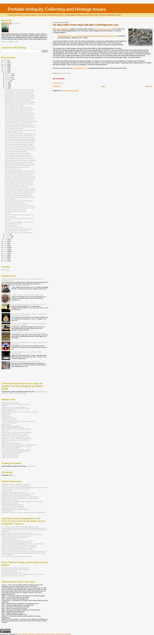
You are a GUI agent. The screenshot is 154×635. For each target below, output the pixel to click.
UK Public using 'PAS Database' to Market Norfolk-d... (20, 165)
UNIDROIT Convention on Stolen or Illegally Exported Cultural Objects (23, 512)
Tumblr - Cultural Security (9, 457)
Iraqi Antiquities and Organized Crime (15, 211)
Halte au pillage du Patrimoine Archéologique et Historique (20, 412)
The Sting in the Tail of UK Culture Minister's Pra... (19, 232)
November (8, 75)
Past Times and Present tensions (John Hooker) (17, 556)
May (6, 86)
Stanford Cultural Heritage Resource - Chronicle (17, 446)
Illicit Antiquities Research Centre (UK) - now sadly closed (19, 497)
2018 (5, 241)
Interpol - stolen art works (9, 500)
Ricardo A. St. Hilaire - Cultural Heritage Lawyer (16, 438)
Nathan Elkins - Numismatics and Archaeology (16, 429)
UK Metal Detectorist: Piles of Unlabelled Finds (18, 194)
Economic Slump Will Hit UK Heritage (15, 209)
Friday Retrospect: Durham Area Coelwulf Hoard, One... (20, 135)
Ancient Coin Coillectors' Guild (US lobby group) (17, 542)
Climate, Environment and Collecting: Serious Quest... (20, 142)
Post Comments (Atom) (70, 90)
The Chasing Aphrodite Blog (10, 448)
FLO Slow (7, 220)
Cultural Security (7, 490)
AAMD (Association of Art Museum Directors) (16, 484)
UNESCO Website (7, 511)
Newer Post (57, 86)
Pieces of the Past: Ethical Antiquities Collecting (16, 432)
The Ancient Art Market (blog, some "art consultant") (18, 540)
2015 (5, 247)
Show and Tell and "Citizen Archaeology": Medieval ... (20, 109)
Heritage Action (6, 413)
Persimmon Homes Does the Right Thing (16, 186)
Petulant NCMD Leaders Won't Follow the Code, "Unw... (20, 130)
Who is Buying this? (10, 216)
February (8, 236)
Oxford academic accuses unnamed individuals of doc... (20, 148)
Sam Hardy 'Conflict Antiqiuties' (11, 443)
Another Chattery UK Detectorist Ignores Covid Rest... (20, 171)
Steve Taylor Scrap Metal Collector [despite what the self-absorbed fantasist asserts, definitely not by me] (22, 574)
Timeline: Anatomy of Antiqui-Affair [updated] (17, 155)
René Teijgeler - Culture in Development (14, 435)
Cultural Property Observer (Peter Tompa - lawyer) (17, 533)
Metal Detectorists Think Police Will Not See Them (19, 104)
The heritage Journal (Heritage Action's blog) (15, 451)
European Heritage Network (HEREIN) (14, 492)
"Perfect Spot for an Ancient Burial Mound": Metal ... (19, 125)
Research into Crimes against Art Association (16, 437)
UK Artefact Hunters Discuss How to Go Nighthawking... (20, 126)
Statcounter (5, 270)
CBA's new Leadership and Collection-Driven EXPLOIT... (21, 141)
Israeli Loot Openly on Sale (12, 169)
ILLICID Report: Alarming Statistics (14, 202)
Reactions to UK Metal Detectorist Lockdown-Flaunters (20, 190)
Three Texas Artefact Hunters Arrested (15, 151)
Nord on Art (5, 430)
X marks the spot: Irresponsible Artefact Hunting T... (19, 144)
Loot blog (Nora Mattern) (9, 423)
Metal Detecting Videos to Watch (14, 105)
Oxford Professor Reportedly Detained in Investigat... (20, 146)
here (13, 475)
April (6, 88)
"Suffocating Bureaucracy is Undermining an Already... (20, 139)
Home (103, 86)
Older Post (148, 86)
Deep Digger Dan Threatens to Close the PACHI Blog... (28, 333)
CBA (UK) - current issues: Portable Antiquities (16, 486)
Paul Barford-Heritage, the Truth (12, 572)
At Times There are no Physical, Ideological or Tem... (20, 215)
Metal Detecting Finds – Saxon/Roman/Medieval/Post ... (20, 114)
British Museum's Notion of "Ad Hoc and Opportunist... (20, 179)
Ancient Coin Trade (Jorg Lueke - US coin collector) (18, 550)
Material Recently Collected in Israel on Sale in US (19, 181)
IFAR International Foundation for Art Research (16, 495)
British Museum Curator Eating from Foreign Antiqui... (20, 95)
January (7, 238)
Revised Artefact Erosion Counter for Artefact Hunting (24, 392)
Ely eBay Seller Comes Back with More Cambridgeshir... (20, 102)
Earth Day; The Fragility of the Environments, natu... (19, 119)
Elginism (4, 405)
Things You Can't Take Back (10, 454)
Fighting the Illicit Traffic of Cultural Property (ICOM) (18, 493)
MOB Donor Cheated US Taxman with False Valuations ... (21, 160)
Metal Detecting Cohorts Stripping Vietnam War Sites (20, 164)
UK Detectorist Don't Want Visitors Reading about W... (20, 134)
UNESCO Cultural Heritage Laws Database (15, 509)
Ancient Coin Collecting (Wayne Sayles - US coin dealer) (19, 547)
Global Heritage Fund (8, 410)
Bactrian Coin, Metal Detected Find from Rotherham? (20, 176)
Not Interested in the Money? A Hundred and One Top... (20, 149)
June (7, 84)
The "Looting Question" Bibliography (13, 506)
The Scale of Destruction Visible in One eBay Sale (19, 116)
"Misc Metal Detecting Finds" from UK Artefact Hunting (20, 172)
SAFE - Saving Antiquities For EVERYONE (15, 440)
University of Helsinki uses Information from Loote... (19, 218)
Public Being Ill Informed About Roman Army (17, 167)
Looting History (6, 424)
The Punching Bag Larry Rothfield (12, 452)
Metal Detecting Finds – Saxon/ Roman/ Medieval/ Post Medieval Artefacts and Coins (87, 36)
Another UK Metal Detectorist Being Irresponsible (18, 162)
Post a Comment (58, 83)
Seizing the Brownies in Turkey (13, 224)
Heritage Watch (6, 416)
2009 (5, 259)
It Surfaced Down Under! (9, 419)
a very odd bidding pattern (102, 29)
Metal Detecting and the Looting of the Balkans (18, 153)
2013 (5, 251)
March (7, 234)
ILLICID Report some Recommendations (16, 204)
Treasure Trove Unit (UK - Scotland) (13, 507)
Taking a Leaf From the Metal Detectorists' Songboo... (20, 90)
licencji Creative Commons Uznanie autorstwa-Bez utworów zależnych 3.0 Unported (44, 634)
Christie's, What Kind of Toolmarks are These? (18, 111)
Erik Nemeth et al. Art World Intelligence (14, 407)
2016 (5, 245)
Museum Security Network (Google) (13, 427)
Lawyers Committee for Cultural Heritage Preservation (18, 421)
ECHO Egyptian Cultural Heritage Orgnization (16, 404)
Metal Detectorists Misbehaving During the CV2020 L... (20, 197)
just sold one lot (62, 29)
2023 (5, 66)
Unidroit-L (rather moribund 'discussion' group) (16, 536)
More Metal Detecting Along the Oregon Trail (25, 361)
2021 (5, 70)
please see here (31, 466)
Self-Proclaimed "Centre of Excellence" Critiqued (18, 229)
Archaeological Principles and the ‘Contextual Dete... (19, 93)
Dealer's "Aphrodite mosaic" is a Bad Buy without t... (19, 158)
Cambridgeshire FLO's (80, 68)
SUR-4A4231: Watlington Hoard (14, 132)
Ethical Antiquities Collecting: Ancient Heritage (16, 409)
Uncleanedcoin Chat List (9, 539)
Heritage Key (6, 415)
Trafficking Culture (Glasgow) (11, 455)
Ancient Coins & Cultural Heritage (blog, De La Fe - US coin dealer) (23, 544)
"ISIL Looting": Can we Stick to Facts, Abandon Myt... (20, 208)
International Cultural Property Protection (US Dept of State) (20, 498)
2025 (5, 62)
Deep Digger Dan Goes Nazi (20, 285)
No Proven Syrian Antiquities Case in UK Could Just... (20, 185)
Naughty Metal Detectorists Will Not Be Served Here (19, 156)
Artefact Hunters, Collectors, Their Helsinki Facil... (19, 123)
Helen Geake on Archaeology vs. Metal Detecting (19, 201)
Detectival (7, 213)
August (7, 81)
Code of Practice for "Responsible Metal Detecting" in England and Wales (24, 487)
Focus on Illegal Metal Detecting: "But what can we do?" (28, 304)
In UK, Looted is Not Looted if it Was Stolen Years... (19, 183)
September (8, 79)
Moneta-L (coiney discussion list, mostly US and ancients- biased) (22, 534)
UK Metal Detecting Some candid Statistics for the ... (19, 195)
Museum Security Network (10, 503)
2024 (5, 64)
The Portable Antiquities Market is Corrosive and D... (19, 112)
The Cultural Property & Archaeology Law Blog (16, 449)
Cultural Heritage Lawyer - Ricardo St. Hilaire (16, 489)
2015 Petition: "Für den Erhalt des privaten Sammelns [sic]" (20, 526)
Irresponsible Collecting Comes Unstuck (16, 230)
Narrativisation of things (11, 225)
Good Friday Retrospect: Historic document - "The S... (20, 188)
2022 (5, 68)
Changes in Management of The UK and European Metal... (21, 121)
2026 (5, 60)
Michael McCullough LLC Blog (11, 426)
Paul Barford (16, 23)
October (7, 77)
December (8, 74)
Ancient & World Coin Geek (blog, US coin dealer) (17, 548)
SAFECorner (6, 441)
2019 (5, 240)
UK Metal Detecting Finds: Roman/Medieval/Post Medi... (21, 178)
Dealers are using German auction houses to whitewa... (20, 206)
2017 (5, 243)
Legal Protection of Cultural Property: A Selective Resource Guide (22, 501)
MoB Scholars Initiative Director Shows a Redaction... (20, 137)
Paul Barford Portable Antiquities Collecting (15, 569)
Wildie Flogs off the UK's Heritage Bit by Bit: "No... (19, 107)
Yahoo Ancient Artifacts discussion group (14, 537)
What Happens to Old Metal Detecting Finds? (17, 100)
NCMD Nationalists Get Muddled (14, 128)
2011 (5, 255)
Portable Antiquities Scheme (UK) (12, 504)
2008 (5, 261)
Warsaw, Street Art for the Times (14, 227)
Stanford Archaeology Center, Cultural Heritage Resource (19, 445)
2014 (5, 249)
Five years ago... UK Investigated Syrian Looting (18, 174)
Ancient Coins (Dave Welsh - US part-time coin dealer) (19, 545)
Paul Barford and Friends (9, 571)
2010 (5, 257)
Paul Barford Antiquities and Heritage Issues (15, 568)
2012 (5, 253)
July (6, 82)
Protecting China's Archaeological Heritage (15, 434)
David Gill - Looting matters (10, 402)
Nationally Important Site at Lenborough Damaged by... (20, 118)
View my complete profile (10, 41)
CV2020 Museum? (10, 199)
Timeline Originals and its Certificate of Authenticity (27, 295)
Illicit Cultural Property (8, 418)
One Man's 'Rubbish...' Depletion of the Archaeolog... (20, 192)
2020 (5, 72)
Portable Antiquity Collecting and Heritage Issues (57, 9)
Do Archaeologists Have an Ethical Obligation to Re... (20, 91)
